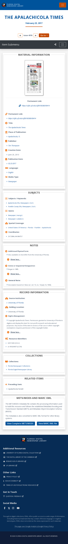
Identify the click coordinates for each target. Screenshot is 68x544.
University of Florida (16, 303)
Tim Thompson (13, 145)
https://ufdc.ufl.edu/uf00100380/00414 (22, 118)
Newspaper (12, 181)
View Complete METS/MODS (20, 423)
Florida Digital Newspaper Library (20, 369)
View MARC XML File (48, 423)
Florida (30, 227)
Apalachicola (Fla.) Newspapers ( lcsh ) (21, 203)
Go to (43, 35)
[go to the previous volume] (20, 35)
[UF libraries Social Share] (55, 44)
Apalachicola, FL (14, 136)
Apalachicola (46, 227)
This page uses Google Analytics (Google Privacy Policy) (34, 526)
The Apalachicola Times (17, 127)
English (10, 172)
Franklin (37, 227)
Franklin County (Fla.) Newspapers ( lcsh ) (22, 206)
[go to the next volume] (35, 35)
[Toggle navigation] (62, 5)
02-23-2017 (12, 163)
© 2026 (34, 536)
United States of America (17, 227)
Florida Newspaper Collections (19, 366)
